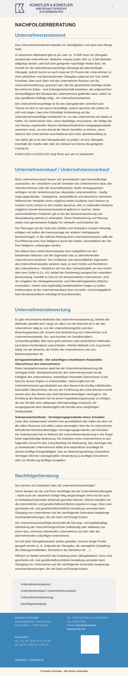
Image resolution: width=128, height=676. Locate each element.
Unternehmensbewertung (37, 597)
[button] (112, 8)
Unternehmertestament (35, 584)
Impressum (21, 659)
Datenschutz (37, 659)
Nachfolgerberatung (33, 603)
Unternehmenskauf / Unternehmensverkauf (48, 590)
